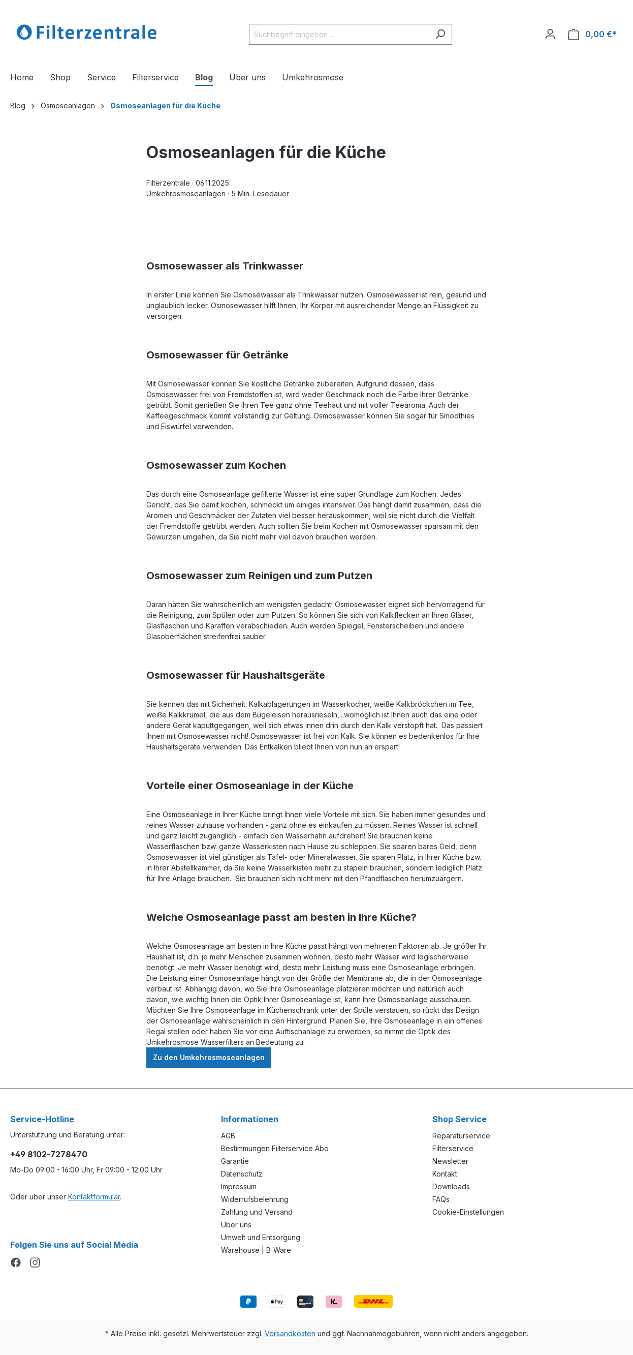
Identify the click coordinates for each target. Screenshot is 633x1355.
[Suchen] (440, 34)
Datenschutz (242, 1173)
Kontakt (444, 1173)
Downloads (451, 1186)
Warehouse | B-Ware (256, 1250)
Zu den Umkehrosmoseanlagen (209, 1057)
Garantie (235, 1161)
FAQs (441, 1199)
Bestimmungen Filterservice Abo (275, 1148)
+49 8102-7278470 (48, 1154)
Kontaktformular (94, 1196)
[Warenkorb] (592, 34)
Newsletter (450, 1161)
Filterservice (452, 1148)
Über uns (236, 1224)
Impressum (239, 1186)
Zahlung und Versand (257, 1212)
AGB (228, 1135)
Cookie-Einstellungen (468, 1212)
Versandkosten (290, 1333)
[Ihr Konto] (550, 34)
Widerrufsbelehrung (255, 1199)
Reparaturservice (461, 1135)
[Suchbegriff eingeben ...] (339, 34)
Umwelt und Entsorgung (260, 1237)
